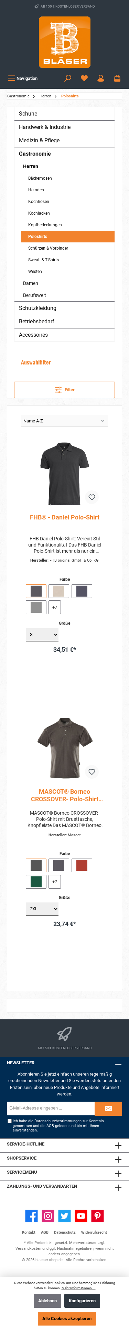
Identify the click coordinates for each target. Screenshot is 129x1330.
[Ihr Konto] (101, 78)
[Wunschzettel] (84, 78)
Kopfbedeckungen (45, 225)
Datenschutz (65, 1232)
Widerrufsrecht (94, 1232)
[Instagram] (48, 1216)
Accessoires (33, 335)
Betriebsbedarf (36, 321)
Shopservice (21, 1158)
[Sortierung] (64, 421)
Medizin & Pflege (39, 140)
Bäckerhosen (40, 178)
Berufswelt (34, 295)
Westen (35, 271)
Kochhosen (38, 201)
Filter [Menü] (65, 388)
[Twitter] (64, 1216)
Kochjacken (39, 213)
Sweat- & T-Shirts (43, 259)
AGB (50, 1126)
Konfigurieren (82, 1300)
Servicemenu (22, 1172)
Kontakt (28, 1232)
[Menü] (22, 78)
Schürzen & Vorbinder (48, 248)
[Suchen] (68, 78)
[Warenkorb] (117, 78)
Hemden (36, 190)
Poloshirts (37, 236)
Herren (30, 166)
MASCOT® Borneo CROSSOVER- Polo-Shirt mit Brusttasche (64, 795)
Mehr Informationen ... (79, 1288)
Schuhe (28, 113)
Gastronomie (35, 154)
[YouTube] (81, 1216)
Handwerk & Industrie (45, 127)
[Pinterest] (97, 1216)
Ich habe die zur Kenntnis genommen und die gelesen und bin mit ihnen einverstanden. (58, 1126)
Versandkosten (28, 1248)
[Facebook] (31, 1216)
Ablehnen (47, 1300)
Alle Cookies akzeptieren (67, 1318)
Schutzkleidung (37, 308)
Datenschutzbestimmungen (58, 1121)
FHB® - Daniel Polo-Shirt (64, 517)
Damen (30, 283)
